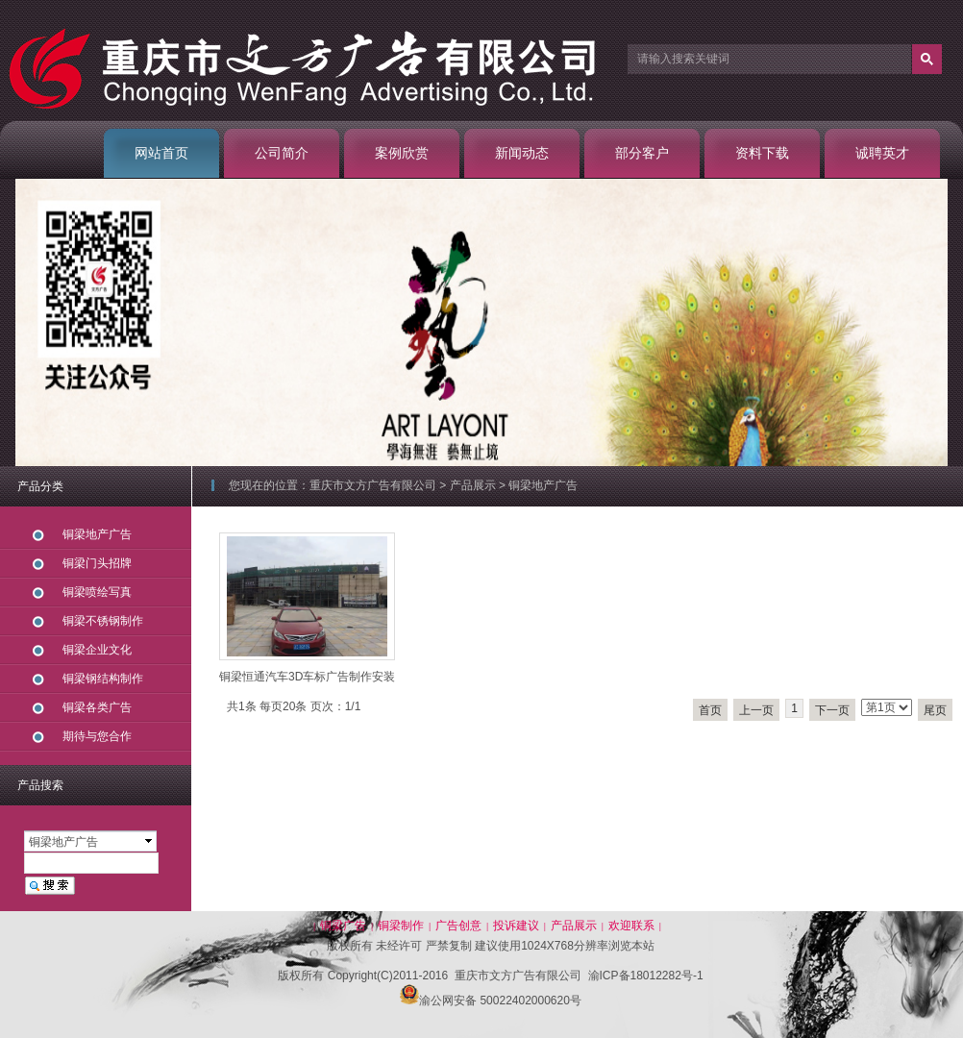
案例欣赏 (402, 153)
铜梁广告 (343, 925)
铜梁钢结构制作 (102, 678)
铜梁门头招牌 (97, 563)
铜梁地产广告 (543, 485)
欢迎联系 (631, 925)
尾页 (935, 710)
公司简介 (282, 153)
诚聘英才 (882, 153)
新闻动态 (522, 153)
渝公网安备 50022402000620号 (490, 1000)
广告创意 (458, 925)
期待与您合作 (97, 736)
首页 (710, 710)
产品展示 (473, 485)
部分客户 (642, 153)
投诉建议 (516, 925)
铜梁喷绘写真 (97, 592)
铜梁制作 (401, 925)
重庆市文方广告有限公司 (372, 485)
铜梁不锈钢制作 (102, 621)
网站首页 (161, 153)
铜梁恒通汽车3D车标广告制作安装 (307, 676)
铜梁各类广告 (97, 707)
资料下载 (762, 153)
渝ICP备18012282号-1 (646, 975)
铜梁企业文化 (97, 649)
